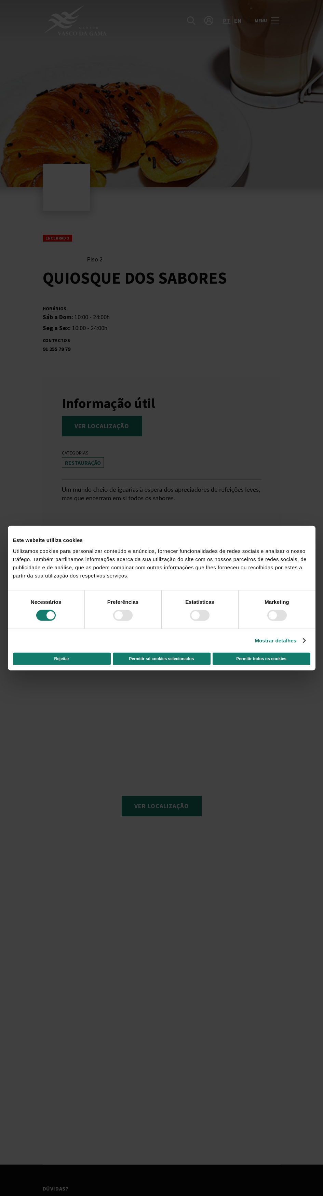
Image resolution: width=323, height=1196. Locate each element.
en (238, 21)
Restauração (83, 462)
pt (226, 21)
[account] (208, 20)
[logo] (103, 20)
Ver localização (102, 426)
